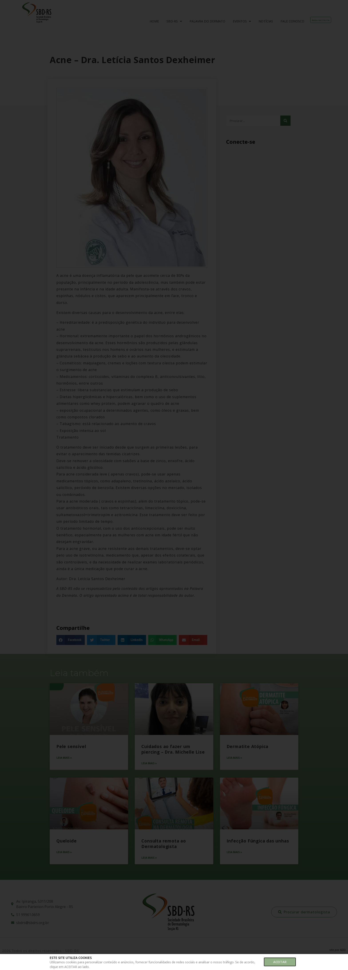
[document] (174, 485)
